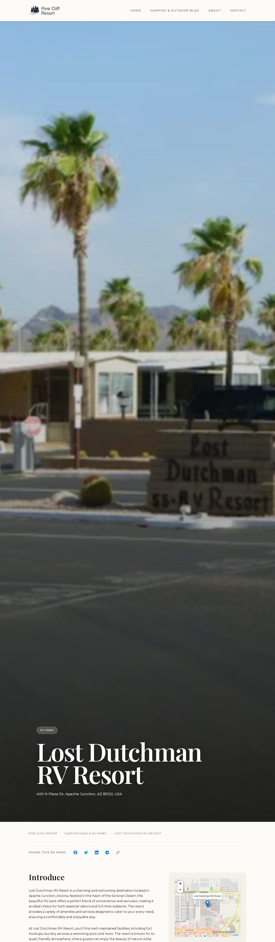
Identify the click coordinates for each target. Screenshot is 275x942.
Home (136, 10)
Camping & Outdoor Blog (174, 10)
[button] (207, 904)
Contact (238, 10)
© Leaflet (234, 935)
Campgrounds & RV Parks (90, 833)
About (215, 10)
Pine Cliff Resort (45, 833)
